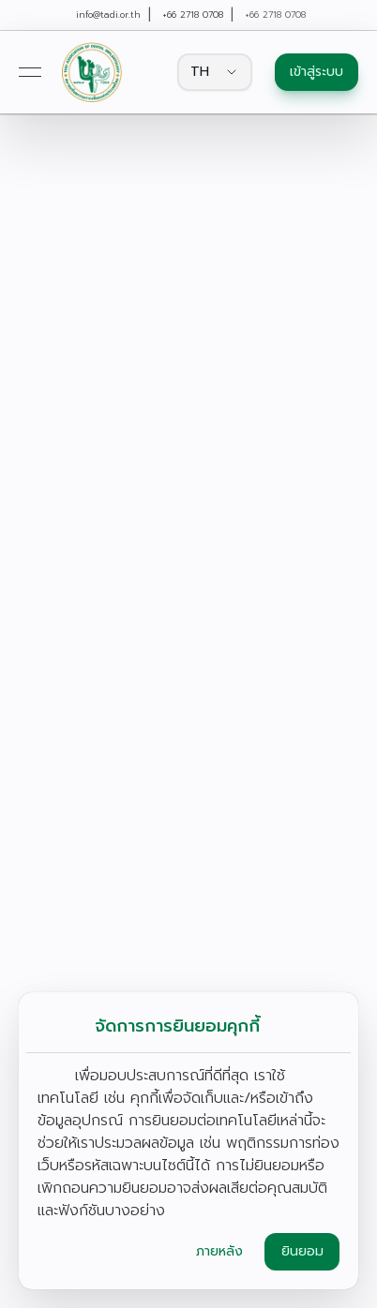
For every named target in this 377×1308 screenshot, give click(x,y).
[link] (91, 72)
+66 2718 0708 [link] (192, 15)
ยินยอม (302, 1251)
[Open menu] (30, 72)
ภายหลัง (219, 1251)
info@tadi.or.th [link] (108, 15)
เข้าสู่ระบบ (316, 72)
